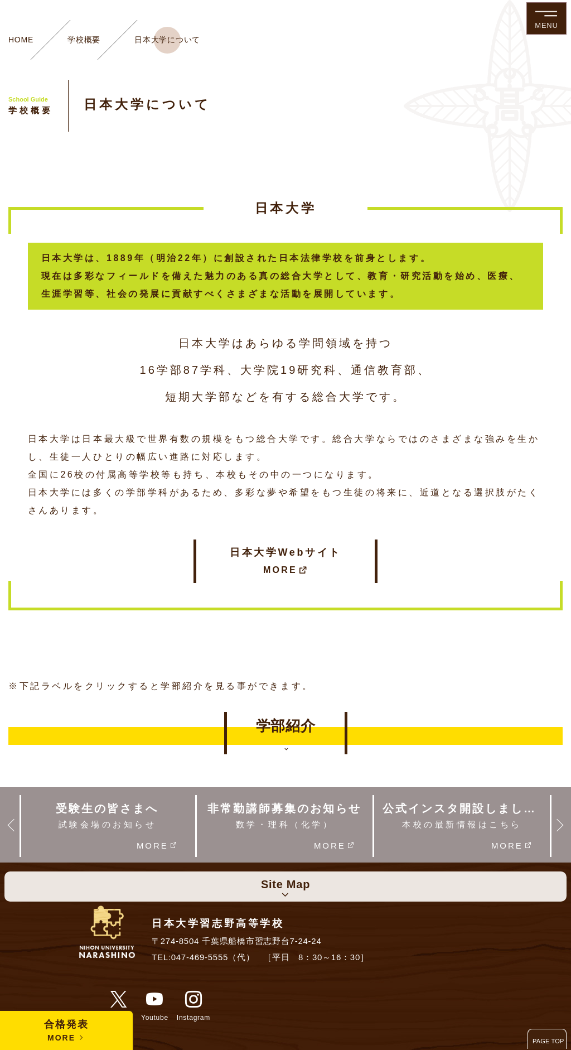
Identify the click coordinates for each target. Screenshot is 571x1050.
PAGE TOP (548, 1041)
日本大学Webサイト (285, 562)
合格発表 (66, 1031)
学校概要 (83, 39)
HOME (20, 39)
